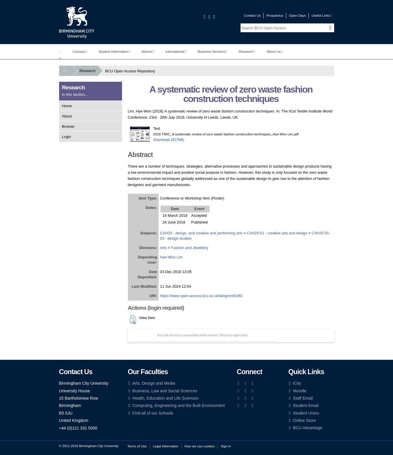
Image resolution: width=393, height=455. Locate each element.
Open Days (297, 15)
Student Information (114, 51)
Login (66, 136)
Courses (80, 51)
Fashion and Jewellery (189, 248)
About (67, 116)
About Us (275, 51)
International (176, 51)
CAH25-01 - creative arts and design (277, 233)
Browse (68, 126)
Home (67, 106)
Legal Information (166, 446)
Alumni (148, 51)
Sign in (226, 446)
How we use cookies (200, 446)
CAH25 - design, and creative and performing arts (201, 233)
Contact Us (252, 15)
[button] (132, 319)
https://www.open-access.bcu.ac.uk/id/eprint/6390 (201, 296)
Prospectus (275, 15)
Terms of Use (137, 446)
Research (247, 51)
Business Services (212, 51)
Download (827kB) (168, 139)
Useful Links (322, 15)
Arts (163, 248)
